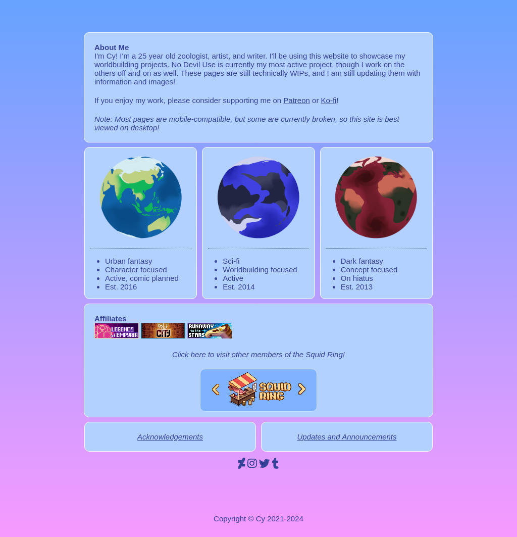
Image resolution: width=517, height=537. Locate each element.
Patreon (296, 100)
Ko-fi (329, 100)
